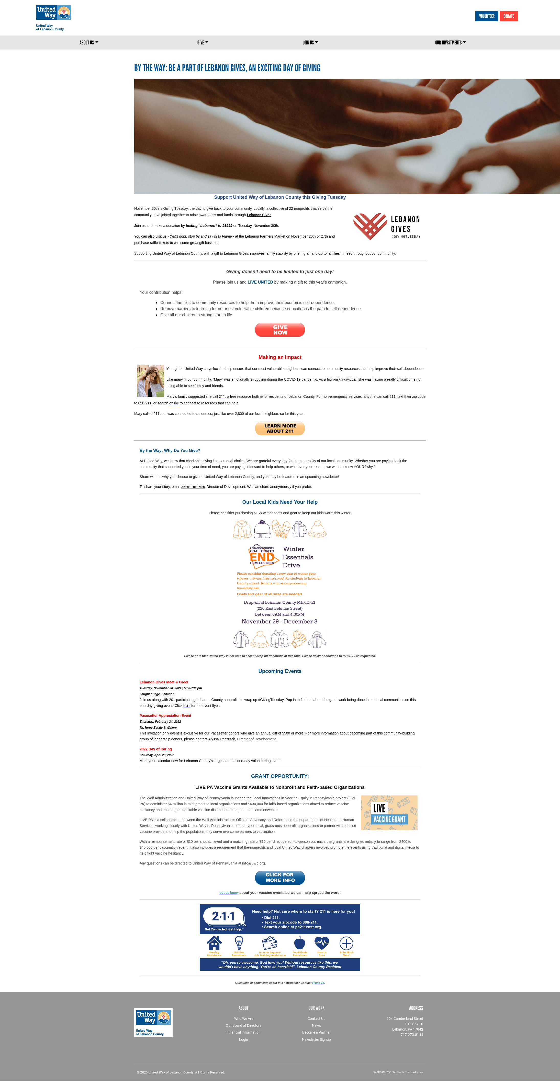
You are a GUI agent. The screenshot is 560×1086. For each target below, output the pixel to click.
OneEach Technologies (407, 1072)
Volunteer (487, 16)
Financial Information (244, 1032)
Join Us (308, 42)
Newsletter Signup (316, 1039)
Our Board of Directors (243, 1025)
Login (243, 1039)
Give (200, 42)
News (316, 1025)
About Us (87, 42)
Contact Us (316, 1018)
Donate (508, 16)
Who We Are (243, 1018)
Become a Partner (316, 1032)
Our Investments (448, 42)
